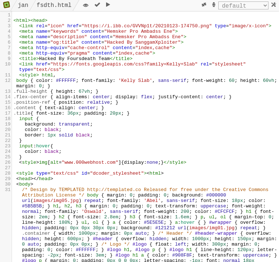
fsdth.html (54, 5)
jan (23, 5)
